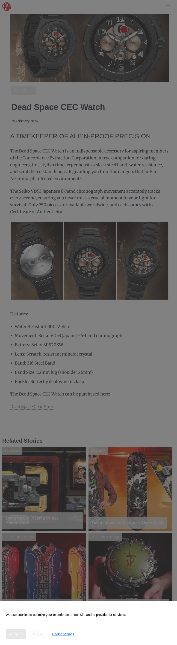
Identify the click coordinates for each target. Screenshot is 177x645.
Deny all (38, 634)
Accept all (16, 634)
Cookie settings (63, 634)
